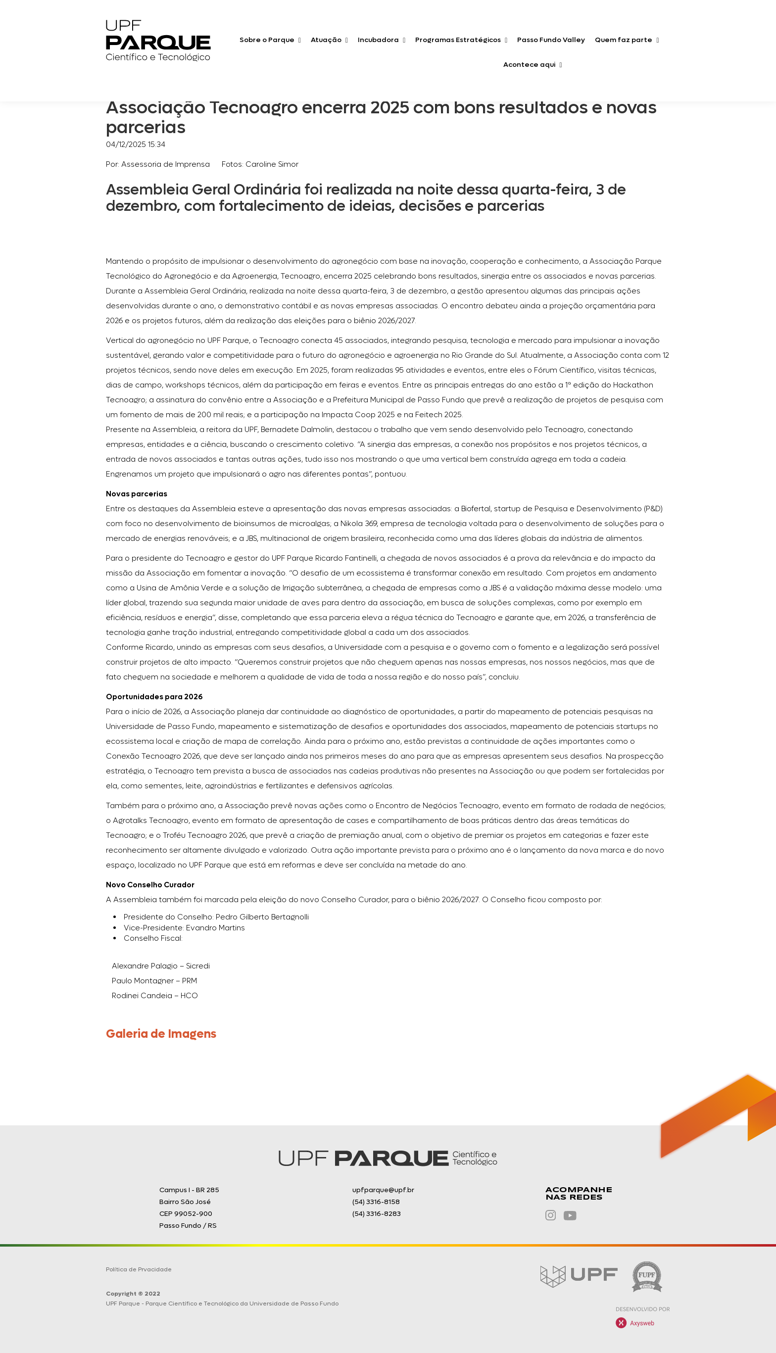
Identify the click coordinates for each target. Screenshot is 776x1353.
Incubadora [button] (381, 40)
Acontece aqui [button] (532, 64)
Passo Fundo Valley (551, 40)
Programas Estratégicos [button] (461, 40)
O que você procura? (609, 66)
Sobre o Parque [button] (270, 40)
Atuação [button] (329, 40)
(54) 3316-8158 (376, 1202)
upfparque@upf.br (383, 1190)
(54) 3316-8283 (376, 1213)
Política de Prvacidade (139, 1269)
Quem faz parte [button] (627, 40)
